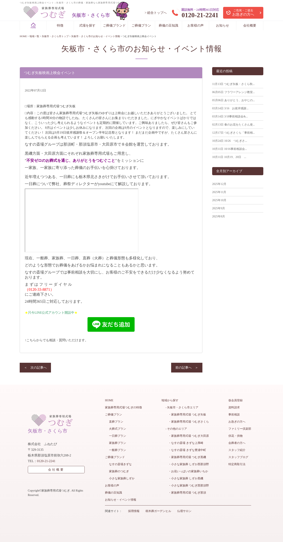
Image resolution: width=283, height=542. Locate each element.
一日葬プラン (117, 435)
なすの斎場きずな (120, 464)
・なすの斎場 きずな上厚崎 (184, 442)
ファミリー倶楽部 (239, 428)
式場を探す (87, 25)
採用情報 (133, 511)
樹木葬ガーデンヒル (158, 511)
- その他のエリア (176, 428)
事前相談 (234, 414)
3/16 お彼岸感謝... (230, 108)
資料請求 (234, 407)
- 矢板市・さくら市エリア (181, 407)
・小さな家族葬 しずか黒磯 (184, 478)
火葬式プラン (117, 428)
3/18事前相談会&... (230, 116)
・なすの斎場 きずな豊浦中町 (185, 450)
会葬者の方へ (236, 442)
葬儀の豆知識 (168, 25)
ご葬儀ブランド (114, 25)
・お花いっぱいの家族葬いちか (186, 471)
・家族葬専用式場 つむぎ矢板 (185, 414)
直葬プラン (116, 421)
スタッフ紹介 (236, 450)
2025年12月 (219, 184)
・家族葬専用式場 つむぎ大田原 (187, 435)
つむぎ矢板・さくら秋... (233, 84)
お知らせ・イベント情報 (120, 499)
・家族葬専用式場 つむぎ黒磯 (185, 457)
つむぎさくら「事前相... (233, 132)
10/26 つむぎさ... (229, 140)
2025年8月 (218, 216)
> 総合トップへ (156, 12)
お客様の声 (195, 25)
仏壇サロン (184, 511)
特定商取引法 (236, 464)
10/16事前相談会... (229, 148)
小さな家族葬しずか (122, 478)
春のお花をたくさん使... (233, 124)
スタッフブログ (238, 457)
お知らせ (222, 25)
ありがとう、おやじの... (233, 100)
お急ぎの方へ (236, 421)
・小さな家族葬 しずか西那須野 (187, 464)
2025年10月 (219, 200)
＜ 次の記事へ (35, 367)
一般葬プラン (117, 450)
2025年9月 (218, 208)
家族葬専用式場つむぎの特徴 (123, 407)
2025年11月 (219, 192)
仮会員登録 (235, 400)
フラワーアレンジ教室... (233, 92)
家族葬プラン (117, 442)
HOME (109, 400)
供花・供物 (235, 435)
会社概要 (249, 25)
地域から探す (169, 400)
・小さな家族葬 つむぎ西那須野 (187, 485)
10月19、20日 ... (229, 157)
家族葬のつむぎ (119, 471)
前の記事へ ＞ (186, 367)
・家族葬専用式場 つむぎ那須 (185, 492)
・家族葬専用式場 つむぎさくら (187, 421)
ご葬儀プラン (141, 25)
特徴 (60, 25)
